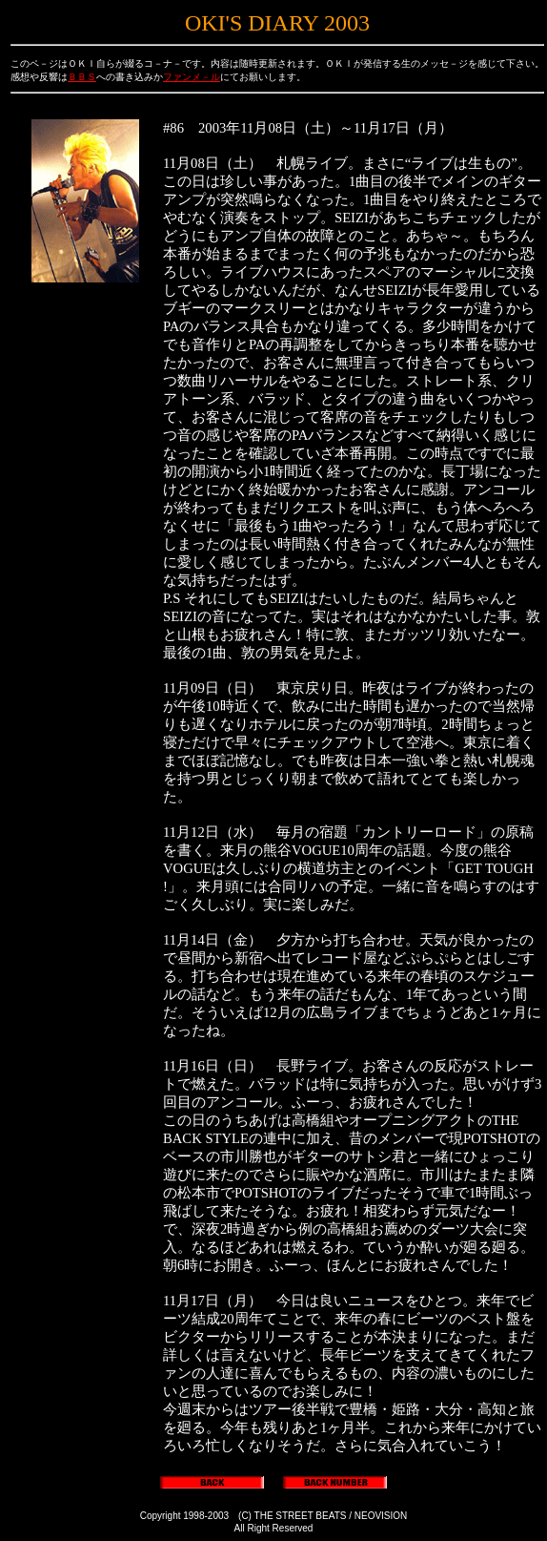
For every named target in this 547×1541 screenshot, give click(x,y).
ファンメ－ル (191, 77)
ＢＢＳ (82, 77)
